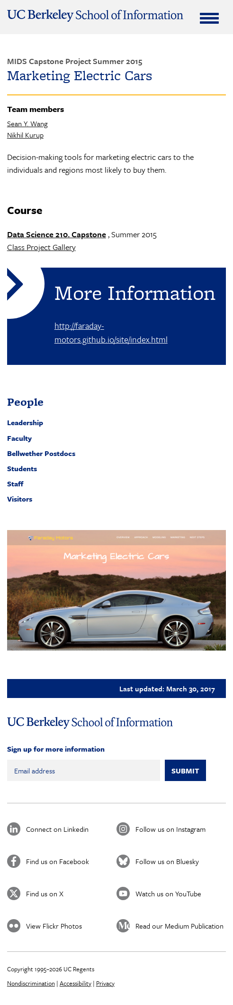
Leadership (25, 422)
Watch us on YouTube (168, 893)
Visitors (19, 498)
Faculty (19, 438)
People (25, 401)
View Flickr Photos (54, 926)
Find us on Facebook (57, 861)
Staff (15, 483)
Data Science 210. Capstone (56, 234)
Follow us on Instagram (170, 829)
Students (22, 468)
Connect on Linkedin (57, 829)
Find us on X (44, 893)
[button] (116, 590)
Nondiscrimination (31, 983)
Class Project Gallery (41, 247)
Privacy (105, 983)
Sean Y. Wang (27, 123)
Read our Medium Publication (179, 926)
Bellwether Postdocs (41, 453)
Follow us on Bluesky (167, 861)
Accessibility (75, 983)
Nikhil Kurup (25, 135)
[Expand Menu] (209, 18)
